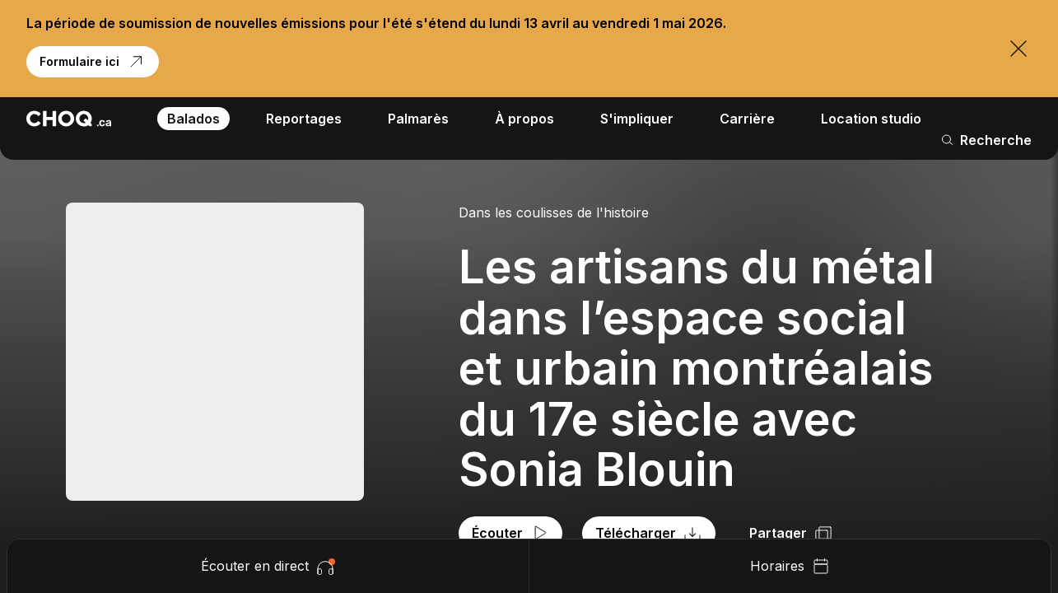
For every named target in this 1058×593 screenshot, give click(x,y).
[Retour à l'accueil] (68, 118)
